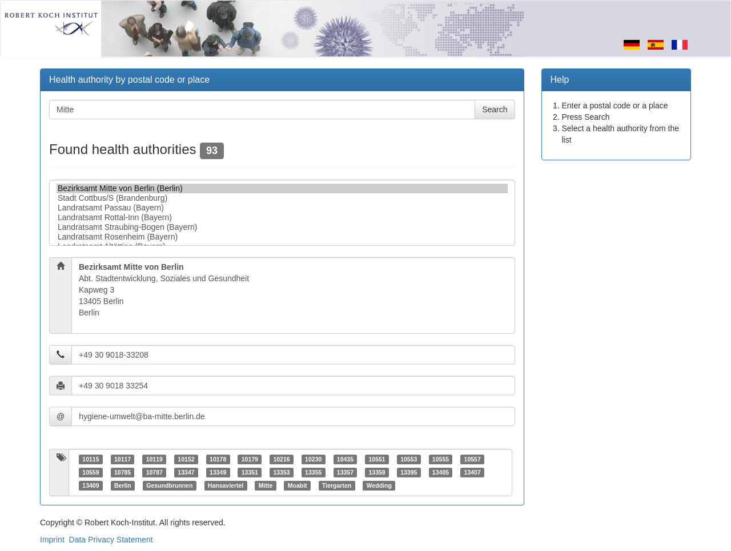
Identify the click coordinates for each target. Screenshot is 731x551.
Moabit (297, 485)
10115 (90, 459)
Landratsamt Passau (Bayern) (282, 208)
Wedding (379, 485)
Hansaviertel (225, 485)
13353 (281, 472)
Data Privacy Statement (111, 539)
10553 (408, 459)
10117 (122, 459)
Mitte (266, 485)
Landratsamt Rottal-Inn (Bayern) (282, 217)
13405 (440, 472)
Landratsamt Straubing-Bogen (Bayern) (282, 227)
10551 (376, 459)
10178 (218, 459)
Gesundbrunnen (169, 485)
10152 (186, 459)
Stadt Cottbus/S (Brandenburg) (282, 198)
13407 (472, 472)
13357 (345, 472)
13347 (186, 472)
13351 (250, 472)
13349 (218, 472)
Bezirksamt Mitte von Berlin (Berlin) (282, 188)
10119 (154, 459)
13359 (376, 472)
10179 (250, 459)
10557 (472, 459)
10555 (440, 459)
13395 (408, 472)
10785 (122, 472)
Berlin (122, 485)
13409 (90, 485)
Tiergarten (336, 485)
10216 (281, 459)
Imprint (52, 539)
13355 (313, 472)
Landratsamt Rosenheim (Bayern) (282, 237)
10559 (90, 472)
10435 (345, 459)
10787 (154, 472)
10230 (313, 459)
